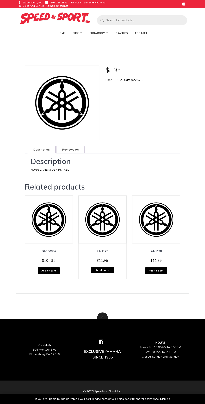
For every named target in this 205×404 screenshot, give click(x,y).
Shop (77, 32)
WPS (142, 79)
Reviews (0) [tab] (71, 149)
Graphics (122, 32)
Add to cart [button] (49, 270)
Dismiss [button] (165, 398)
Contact (141, 32)
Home (61, 32)
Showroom (99, 32)
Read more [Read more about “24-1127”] (102, 269)
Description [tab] (42, 149)
